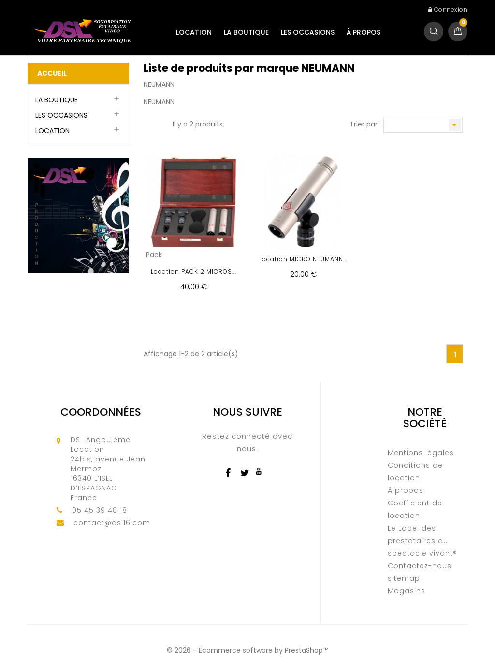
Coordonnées (100, 412)
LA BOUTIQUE (246, 32)
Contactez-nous (419, 566)
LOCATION (194, 32)
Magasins (406, 591)
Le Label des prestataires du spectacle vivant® (422, 540)
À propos (363, 32)
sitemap (404, 578)
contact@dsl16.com (111, 523)
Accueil (52, 73)
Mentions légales (421, 453)
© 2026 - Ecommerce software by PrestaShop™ (247, 650)
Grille (148, 125)
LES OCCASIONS (308, 32)
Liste (160, 125)
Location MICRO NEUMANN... (303, 259)
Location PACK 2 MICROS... (193, 271)
